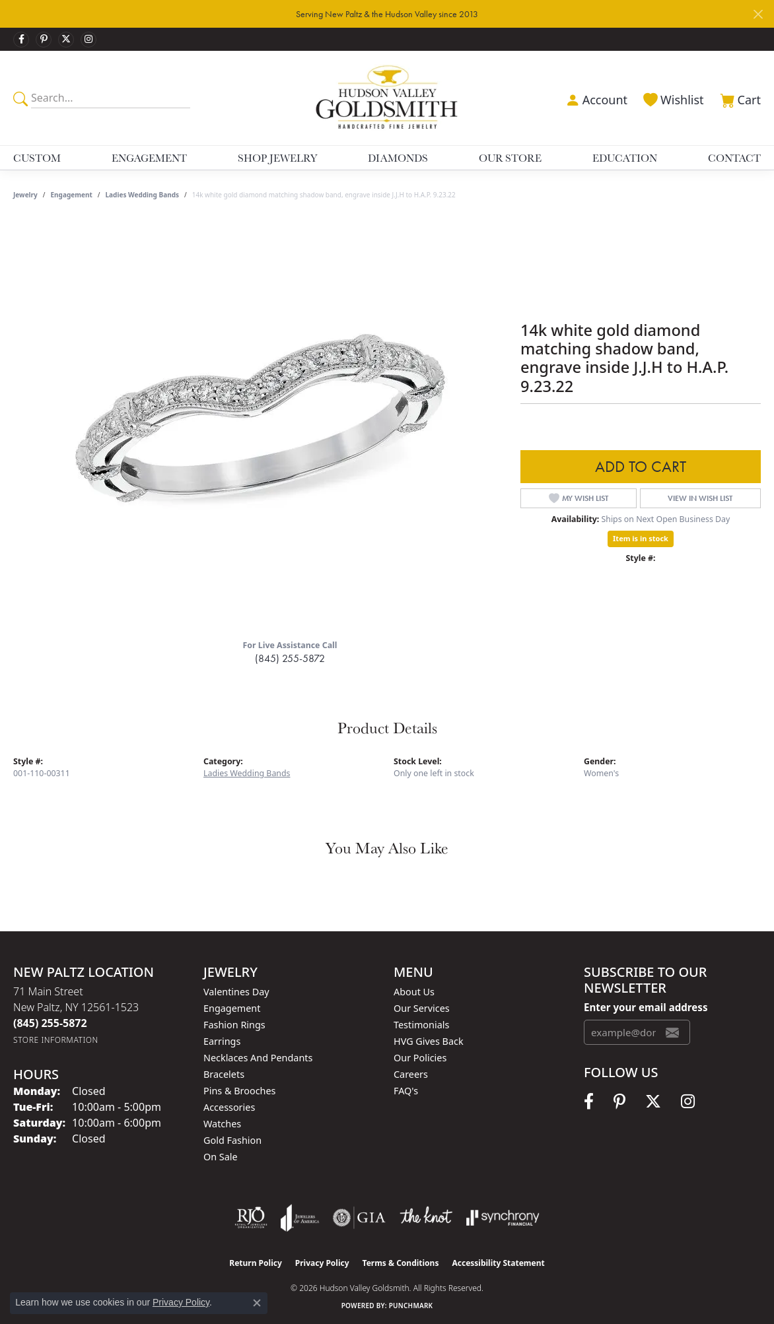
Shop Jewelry (277, 158)
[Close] (758, 14)
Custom (37, 158)
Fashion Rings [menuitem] (234, 1024)
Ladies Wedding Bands (142, 194)
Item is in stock (640, 538)
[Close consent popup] (257, 1303)
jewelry (25, 194)
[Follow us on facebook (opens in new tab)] (21, 40)
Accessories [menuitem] (229, 1107)
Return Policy (255, 1263)
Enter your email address (645, 1007)
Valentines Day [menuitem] (236, 991)
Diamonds (398, 158)
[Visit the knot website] (426, 1217)
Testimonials (421, 1024)
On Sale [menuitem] (220, 1156)
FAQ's (406, 1090)
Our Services (422, 1008)
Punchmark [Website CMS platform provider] (411, 1305)
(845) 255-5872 (290, 658)
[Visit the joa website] (300, 1217)
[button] (595, 98)
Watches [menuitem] (222, 1123)
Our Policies (420, 1057)
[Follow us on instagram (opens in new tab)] (88, 40)
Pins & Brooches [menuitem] (239, 1090)
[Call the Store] (50, 1023)
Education (624, 158)
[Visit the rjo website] (250, 1217)
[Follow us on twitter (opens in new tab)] (66, 40)
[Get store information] (55, 1039)
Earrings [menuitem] (221, 1041)
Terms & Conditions (401, 1263)
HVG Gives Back (429, 1041)
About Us (414, 991)
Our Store (510, 158)
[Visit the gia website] (359, 1217)
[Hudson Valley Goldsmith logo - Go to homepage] (387, 98)
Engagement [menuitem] (231, 1008)
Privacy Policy (322, 1263)
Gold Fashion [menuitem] (232, 1140)
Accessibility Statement (498, 1263)
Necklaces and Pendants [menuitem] (257, 1057)
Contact (734, 158)
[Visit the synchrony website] (503, 1217)
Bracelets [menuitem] (223, 1074)
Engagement (149, 158)
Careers (411, 1074)
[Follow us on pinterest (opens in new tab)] (44, 40)
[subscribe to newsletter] (672, 1032)
